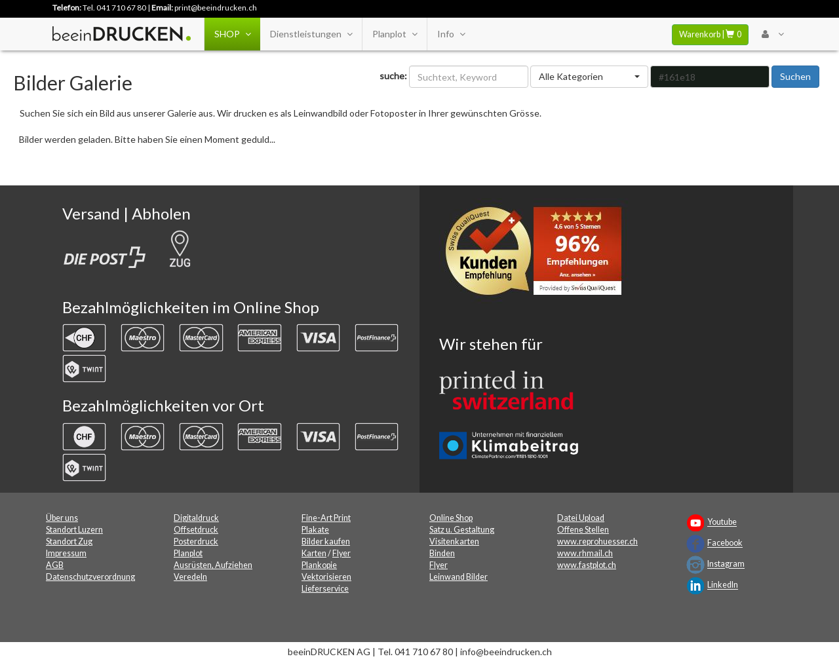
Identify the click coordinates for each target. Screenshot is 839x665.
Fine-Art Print (326, 518)
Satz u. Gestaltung (461, 530)
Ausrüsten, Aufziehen (213, 565)
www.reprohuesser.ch (597, 541)
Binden (442, 553)
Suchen (795, 76)
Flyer (341, 553)
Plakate (315, 530)
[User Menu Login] (772, 34)
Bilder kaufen (326, 541)
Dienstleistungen (311, 34)
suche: (393, 75)
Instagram (726, 564)
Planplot (394, 34)
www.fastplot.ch (586, 565)
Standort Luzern (74, 530)
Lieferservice (325, 589)
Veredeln (190, 577)
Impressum (66, 553)
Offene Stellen (583, 530)
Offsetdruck (196, 530)
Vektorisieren (326, 577)
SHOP (232, 34)
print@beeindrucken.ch (215, 7)
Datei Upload (580, 518)
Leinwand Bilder (458, 577)
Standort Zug (69, 541)
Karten (314, 553)
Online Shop (451, 518)
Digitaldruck (196, 518)
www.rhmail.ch (585, 553)
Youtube (722, 522)
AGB (55, 565)
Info (451, 34)
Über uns (62, 518)
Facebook (725, 543)
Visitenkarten (454, 541)
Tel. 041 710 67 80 (114, 7)
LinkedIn (722, 585)
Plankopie (319, 565)
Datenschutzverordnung (90, 577)
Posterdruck (196, 541)
